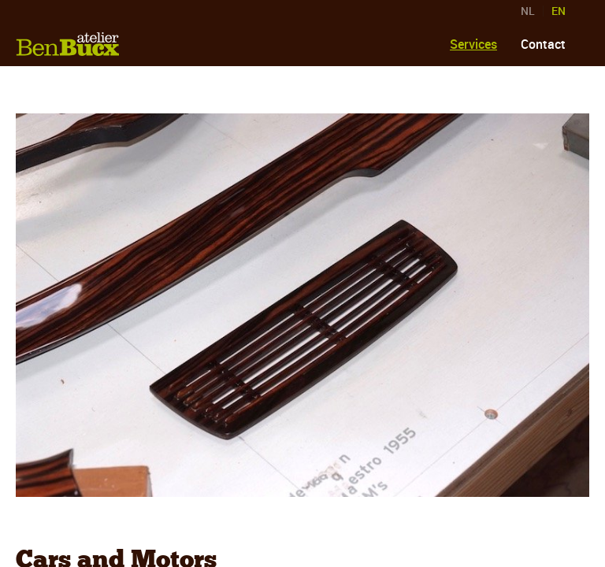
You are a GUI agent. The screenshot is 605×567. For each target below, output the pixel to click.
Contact (543, 44)
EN (558, 11)
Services (473, 44)
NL (528, 11)
